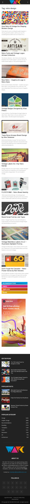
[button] (2, 2)
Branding (4, 132)
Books (3, 77)
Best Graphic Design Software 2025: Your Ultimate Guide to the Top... (19, 371)
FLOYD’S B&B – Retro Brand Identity (15, 192)
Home (3, 6)
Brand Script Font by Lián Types (13, 217)
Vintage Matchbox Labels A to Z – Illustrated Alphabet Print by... (14, 243)
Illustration (4, 239)
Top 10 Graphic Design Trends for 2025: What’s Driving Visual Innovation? (19, 379)
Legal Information (8, 497)
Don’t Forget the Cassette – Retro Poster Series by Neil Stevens (14, 270)
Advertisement (15, 499)
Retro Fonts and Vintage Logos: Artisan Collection (13, 54)
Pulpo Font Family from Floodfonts (19, 397)
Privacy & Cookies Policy (19, 497)
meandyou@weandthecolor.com (18, 472)
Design (3, 23)
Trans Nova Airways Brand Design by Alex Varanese (14, 136)
